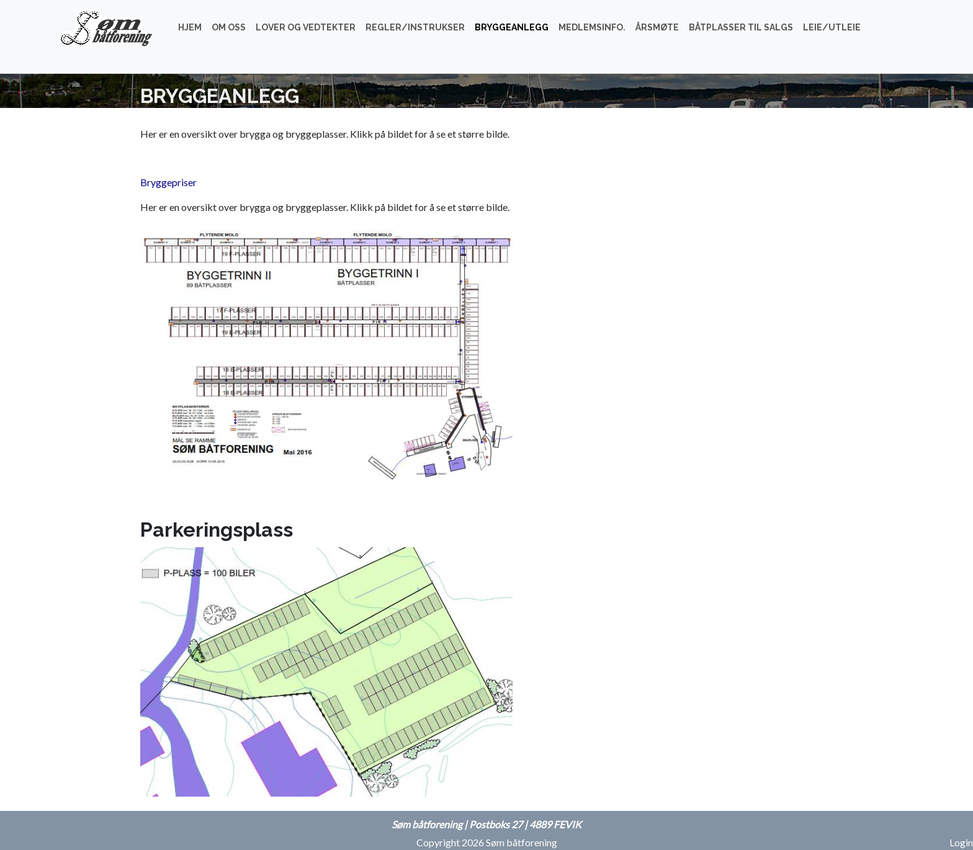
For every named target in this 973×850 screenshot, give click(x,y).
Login (961, 842)
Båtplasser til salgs (741, 27)
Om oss (229, 27)
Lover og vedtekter (306, 27)
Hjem (190, 27)
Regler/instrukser (415, 27)
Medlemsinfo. (592, 27)
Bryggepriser (168, 182)
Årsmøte (657, 27)
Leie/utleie (832, 27)
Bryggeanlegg (512, 27)
